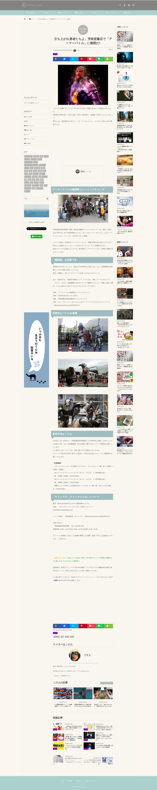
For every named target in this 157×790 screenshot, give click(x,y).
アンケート (28, 176)
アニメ (41, 182)
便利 (33, 179)
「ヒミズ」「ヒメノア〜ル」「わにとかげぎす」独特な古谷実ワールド (125, 231)
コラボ (36, 182)
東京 (40, 170)
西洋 (72, 636)
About (62, 780)
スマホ (26, 168)
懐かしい (27, 191)
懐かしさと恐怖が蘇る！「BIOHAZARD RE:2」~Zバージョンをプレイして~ (124, 324)
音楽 (30, 170)
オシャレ (35, 173)
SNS (44, 170)
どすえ (76, 50)
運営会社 (78, 780)
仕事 (30, 173)
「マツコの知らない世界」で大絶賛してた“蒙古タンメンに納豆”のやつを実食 (125, 431)
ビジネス (27, 159)
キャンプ (44, 176)
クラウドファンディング (31, 165)
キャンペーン (28, 162)
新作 (41, 156)
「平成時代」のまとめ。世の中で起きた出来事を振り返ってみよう (125, 170)
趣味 (34, 188)
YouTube (127, 12)
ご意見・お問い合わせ (90, 780)
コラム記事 (30, 12)
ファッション (28, 156)
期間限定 (36, 156)
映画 (31, 168)
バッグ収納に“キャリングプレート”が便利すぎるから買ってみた (124, 304)
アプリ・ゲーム (111, 12)
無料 (37, 179)
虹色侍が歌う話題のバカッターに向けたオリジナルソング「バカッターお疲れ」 (125, 262)
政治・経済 (78, 12)
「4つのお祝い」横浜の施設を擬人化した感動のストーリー (125, 283)
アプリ (46, 156)
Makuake (37, 168)
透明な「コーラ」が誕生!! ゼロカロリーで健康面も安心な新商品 (125, 46)
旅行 (45, 185)
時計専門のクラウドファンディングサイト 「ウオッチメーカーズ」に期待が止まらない (125, 452)
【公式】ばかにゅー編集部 (92, 577)
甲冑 (67, 636)
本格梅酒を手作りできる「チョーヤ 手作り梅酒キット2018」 (125, 191)
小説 (41, 185)
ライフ (94, 12)
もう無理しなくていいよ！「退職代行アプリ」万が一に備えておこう (125, 106)
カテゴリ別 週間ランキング (31, 103)
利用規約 (70, 780)
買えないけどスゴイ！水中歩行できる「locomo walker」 (125, 86)
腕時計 (35, 170)
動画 (29, 179)
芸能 (46, 12)
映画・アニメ (62, 12)
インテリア (28, 185)
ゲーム (39, 159)
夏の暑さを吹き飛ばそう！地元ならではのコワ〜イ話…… (125, 66)
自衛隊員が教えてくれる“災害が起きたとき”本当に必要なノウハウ (124, 127)
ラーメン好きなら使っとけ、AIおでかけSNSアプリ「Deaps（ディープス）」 (125, 345)
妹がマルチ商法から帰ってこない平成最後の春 (125, 211)
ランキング (40, 188)
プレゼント (28, 188)
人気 (26, 173)
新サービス (35, 185)
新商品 (43, 168)
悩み (31, 182)
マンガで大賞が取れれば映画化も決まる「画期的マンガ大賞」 (92, 761)
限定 (26, 170)
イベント (57, 636)
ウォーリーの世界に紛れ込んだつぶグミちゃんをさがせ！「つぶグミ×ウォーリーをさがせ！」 (125, 388)
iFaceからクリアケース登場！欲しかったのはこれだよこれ (125, 410)
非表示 (87, 171)
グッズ (35, 162)
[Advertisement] (83, 145)
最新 (42, 179)
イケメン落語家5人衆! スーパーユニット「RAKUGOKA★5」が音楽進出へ (125, 149)
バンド (26, 182)
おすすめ (35, 176)
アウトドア (42, 165)
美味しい (42, 173)
